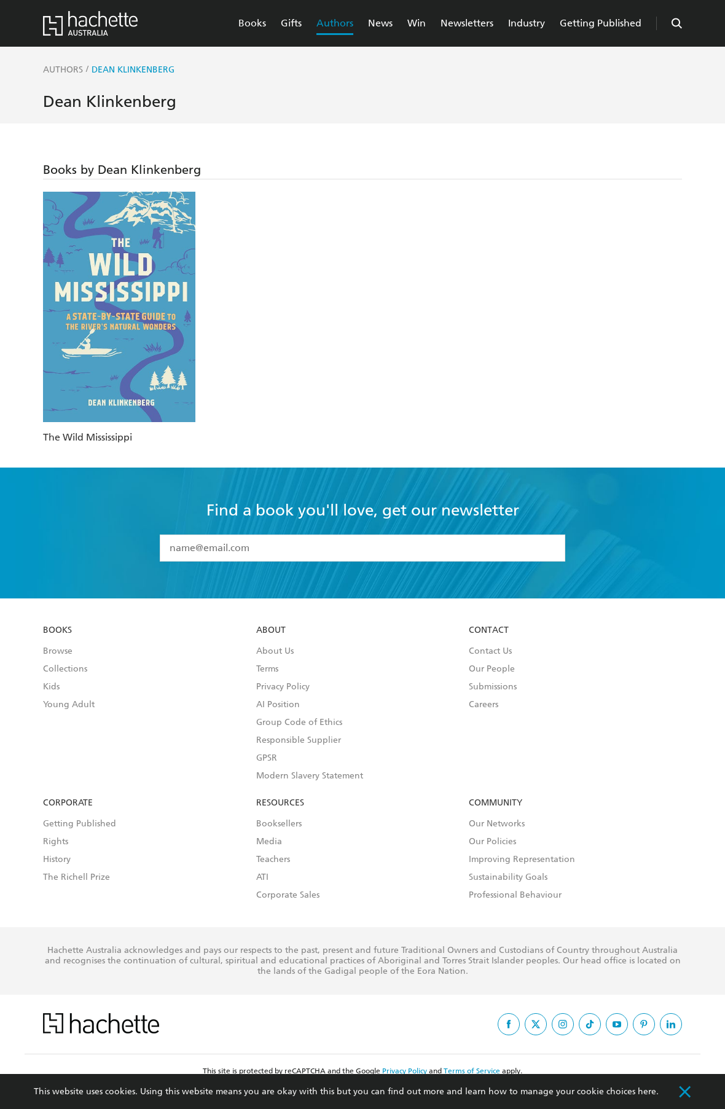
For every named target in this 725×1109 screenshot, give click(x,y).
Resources (280, 803)
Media (269, 841)
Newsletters (467, 23)
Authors (334, 23)
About (271, 630)
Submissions (493, 687)
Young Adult (69, 704)
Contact (489, 630)
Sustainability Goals (508, 877)
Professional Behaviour (515, 895)
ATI (262, 877)
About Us (275, 651)
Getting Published (600, 23)
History (57, 859)
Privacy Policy (283, 687)
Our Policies (492, 841)
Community (495, 803)
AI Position (278, 704)
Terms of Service (472, 1071)
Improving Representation (522, 859)
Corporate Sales (287, 895)
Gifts (291, 23)
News (380, 23)
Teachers (273, 859)
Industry (526, 23)
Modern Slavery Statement (309, 776)
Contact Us (490, 651)
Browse (57, 651)
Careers (483, 704)
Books (252, 23)
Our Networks (497, 824)
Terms (267, 669)
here (647, 1091)
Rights (55, 841)
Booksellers (279, 824)
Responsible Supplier (298, 740)
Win (416, 23)
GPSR (266, 758)
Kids (51, 687)
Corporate (68, 803)
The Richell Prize (76, 877)
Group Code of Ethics (299, 722)
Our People (492, 669)
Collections (65, 669)
